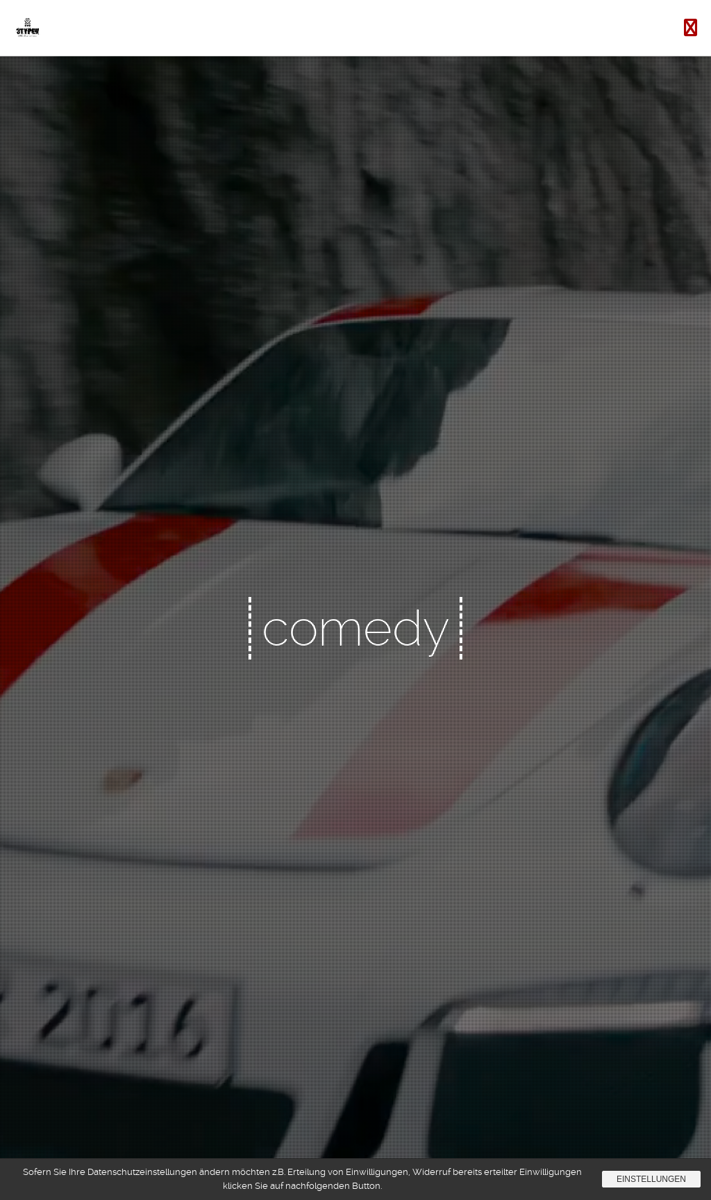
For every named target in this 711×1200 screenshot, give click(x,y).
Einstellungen (651, 1179)
